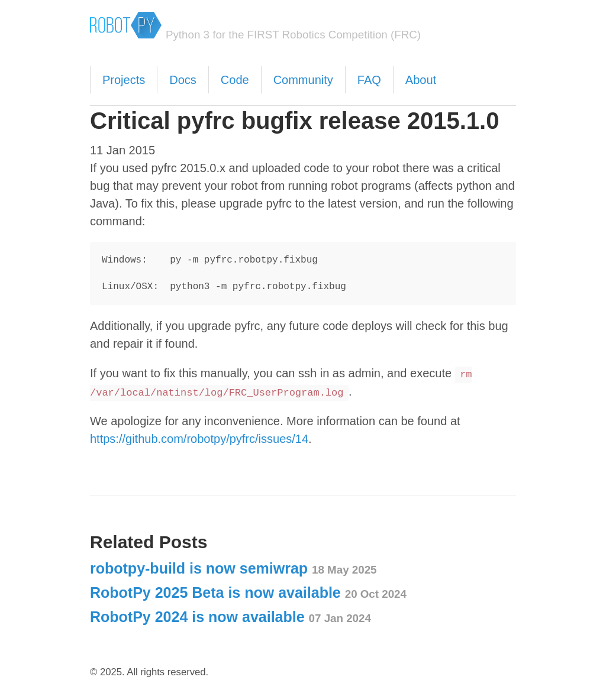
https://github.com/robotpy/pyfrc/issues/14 (199, 438)
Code (235, 79)
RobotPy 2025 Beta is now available (248, 592)
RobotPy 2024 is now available (230, 616)
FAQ (369, 79)
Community (303, 79)
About (420, 79)
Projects (123, 79)
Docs (182, 79)
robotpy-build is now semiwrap (233, 568)
